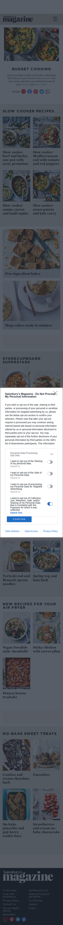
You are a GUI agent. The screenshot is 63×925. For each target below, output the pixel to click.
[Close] (56, 394)
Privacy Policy (50, 531)
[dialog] (31, 463)
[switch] (50, 462)
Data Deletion (12, 531)
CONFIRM (19, 519)
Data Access (31, 531)
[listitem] (31, 454)
